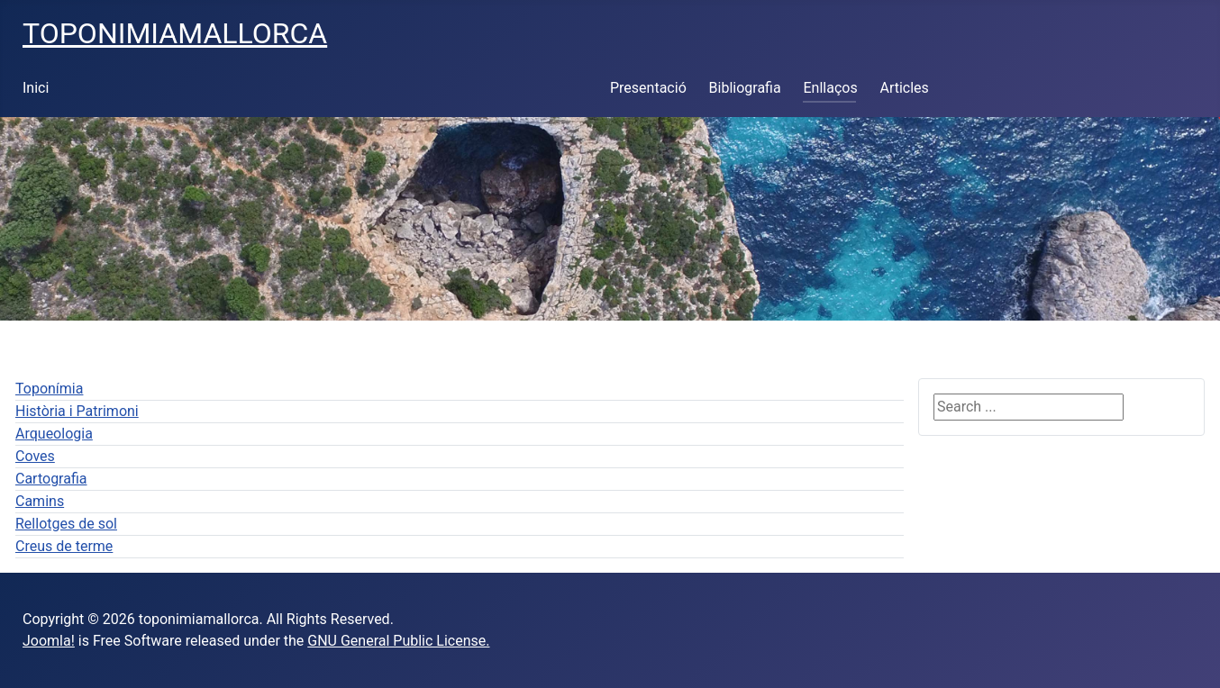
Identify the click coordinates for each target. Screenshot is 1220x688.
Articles (903, 87)
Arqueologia (54, 433)
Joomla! (49, 640)
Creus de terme (64, 546)
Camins (39, 501)
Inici (36, 87)
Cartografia (51, 478)
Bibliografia (745, 87)
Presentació (648, 87)
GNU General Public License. (398, 640)
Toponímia (49, 388)
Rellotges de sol (66, 523)
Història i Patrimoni (77, 411)
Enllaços (830, 87)
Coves (35, 456)
